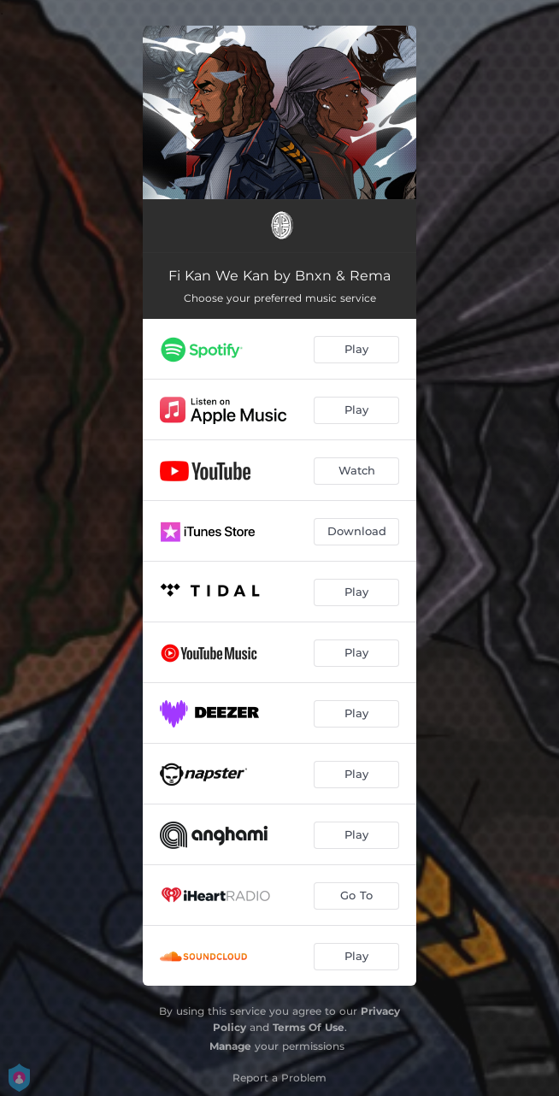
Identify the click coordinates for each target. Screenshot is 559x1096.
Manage (230, 1046)
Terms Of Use (308, 1027)
